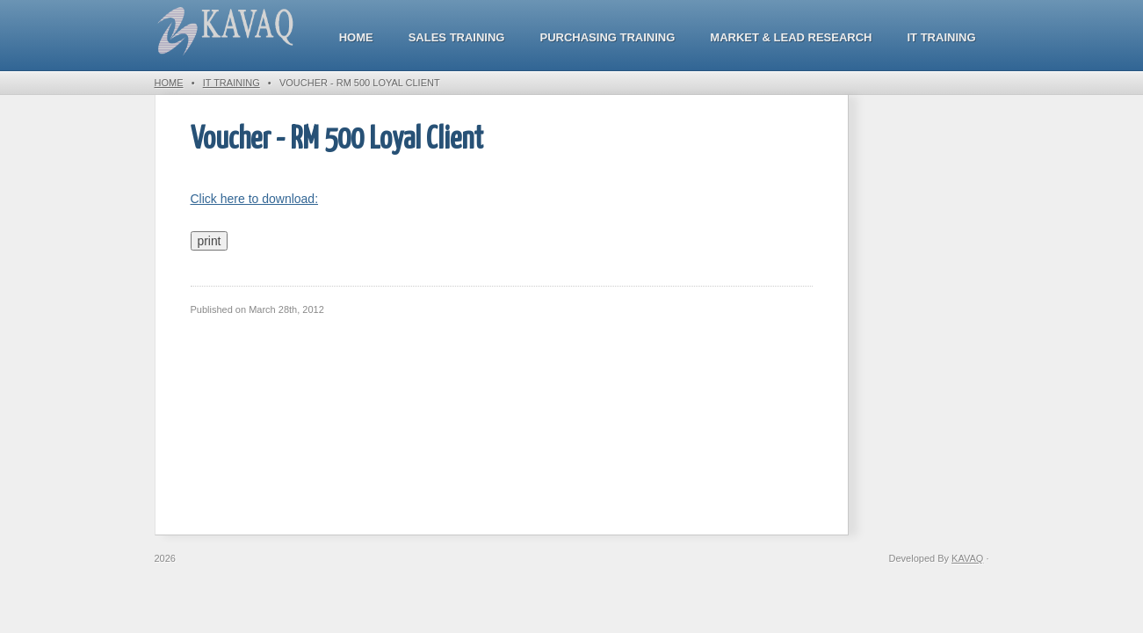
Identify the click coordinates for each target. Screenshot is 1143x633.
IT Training (942, 37)
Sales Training (457, 37)
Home (356, 37)
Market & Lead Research (791, 37)
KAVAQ (967, 558)
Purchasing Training (607, 37)
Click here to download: (255, 199)
